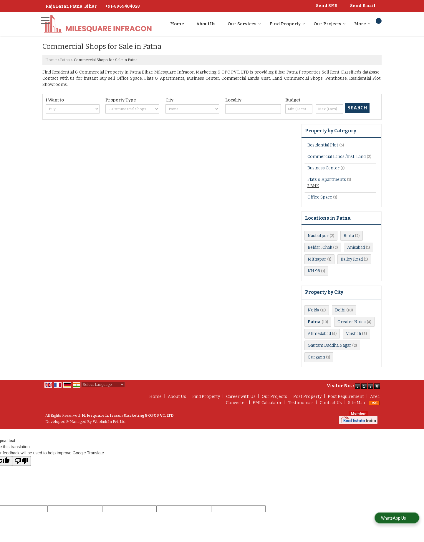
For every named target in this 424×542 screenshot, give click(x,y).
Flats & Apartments (326, 179)
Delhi (340, 310)
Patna (65, 60)
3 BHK (313, 186)
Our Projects (330, 23)
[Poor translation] (21, 461)
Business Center (323, 168)
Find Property (287, 23)
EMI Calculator (267, 402)
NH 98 (314, 271)
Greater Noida (351, 321)
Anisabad (356, 247)
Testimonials (301, 402)
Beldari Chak (320, 247)
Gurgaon (316, 357)
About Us (206, 23)
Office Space (319, 197)
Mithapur (317, 259)
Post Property (307, 396)
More (362, 23)
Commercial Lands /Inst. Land (336, 156)
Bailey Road (352, 259)
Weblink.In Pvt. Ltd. (109, 421)
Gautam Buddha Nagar (329, 345)
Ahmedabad (319, 333)
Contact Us (331, 402)
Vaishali (353, 333)
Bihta (349, 235)
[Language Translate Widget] (103, 384)
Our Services (244, 23)
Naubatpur (318, 235)
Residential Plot (322, 145)
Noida (313, 310)
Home (177, 23)
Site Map (356, 402)
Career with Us (241, 396)
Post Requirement (346, 396)
